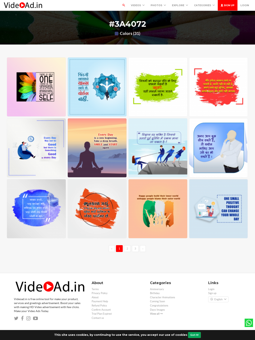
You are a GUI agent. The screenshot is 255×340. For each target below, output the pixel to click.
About (95, 297)
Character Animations (162, 297)
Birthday (155, 293)
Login (244, 5)
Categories (204, 5)
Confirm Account (101, 309)
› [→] (142, 248)
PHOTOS (158, 5)
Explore (180, 5)
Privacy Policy (100, 293)
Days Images (157, 309)
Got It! (194, 334)
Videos (138, 5)
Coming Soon (157, 301)
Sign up (227, 5)
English (218, 299)
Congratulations (159, 305)
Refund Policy (99, 305)
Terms (95, 289)
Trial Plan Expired (102, 313)
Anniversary (157, 289)
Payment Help (100, 301)
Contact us (98, 317)
